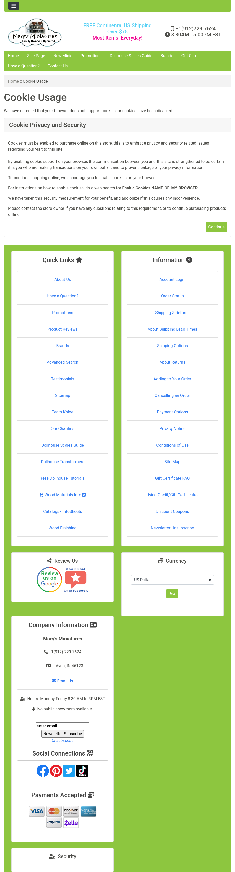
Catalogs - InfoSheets (62, 511)
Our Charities (62, 428)
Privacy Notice (172, 428)
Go (172, 593)
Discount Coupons (172, 511)
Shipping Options (172, 345)
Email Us (62, 681)
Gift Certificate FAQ (172, 478)
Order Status (172, 296)
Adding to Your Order (172, 378)
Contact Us (58, 65)
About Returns (172, 362)
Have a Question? (24, 65)
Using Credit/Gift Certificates (172, 494)
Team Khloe (62, 412)
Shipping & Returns (172, 312)
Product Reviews (62, 329)
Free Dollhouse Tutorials (62, 478)
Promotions (91, 55)
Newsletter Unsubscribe (172, 528)
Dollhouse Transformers (62, 461)
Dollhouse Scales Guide (131, 55)
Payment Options (172, 412)
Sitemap (62, 395)
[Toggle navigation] (13, 6)
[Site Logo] (42, 32)
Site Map (172, 461)
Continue (216, 227)
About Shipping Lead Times (172, 329)
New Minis (62, 55)
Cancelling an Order (172, 395)
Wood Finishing (62, 528)
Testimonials (62, 378)
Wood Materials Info (63, 494)
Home (13, 55)
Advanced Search (63, 362)
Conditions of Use (172, 445)
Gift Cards (190, 55)
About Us (62, 279)
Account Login (172, 279)
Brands (167, 55)
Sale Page (36, 55)
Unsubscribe (62, 740)
